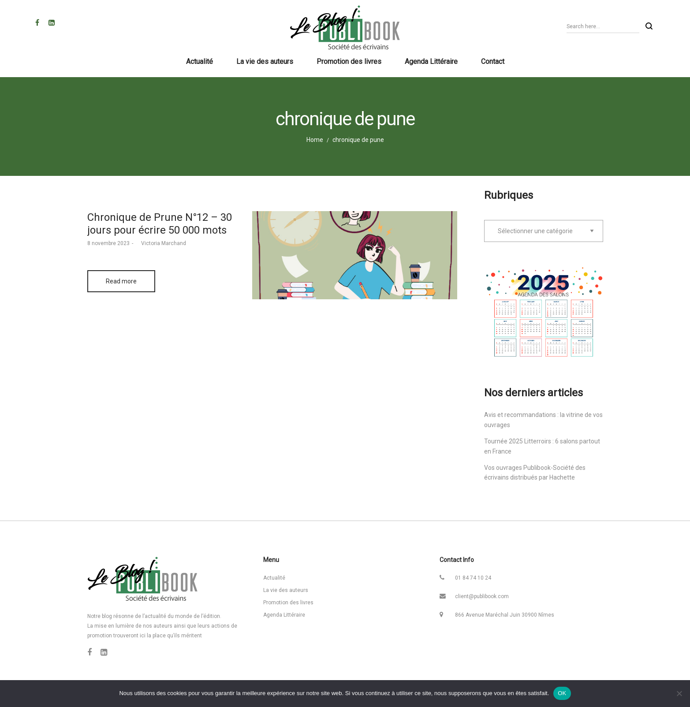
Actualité (274, 578)
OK (562, 693)
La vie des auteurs (285, 590)
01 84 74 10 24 (473, 578)
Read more (121, 281)
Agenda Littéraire (284, 615)
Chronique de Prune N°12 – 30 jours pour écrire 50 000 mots (159, 223)
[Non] (679, 693)
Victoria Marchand (160, 243)
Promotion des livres (288, 602)
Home (314, 139)
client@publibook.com (482, 596)
